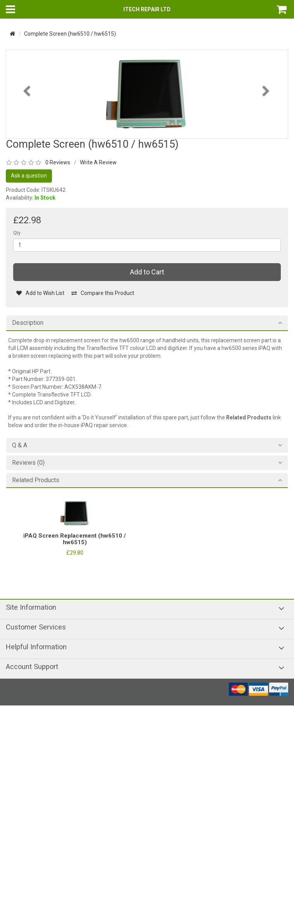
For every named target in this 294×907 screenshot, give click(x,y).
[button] (27, 111)
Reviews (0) (28, 462)
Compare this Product (102, 293)
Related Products (35, 480)
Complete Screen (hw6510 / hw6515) (70, 34)
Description (27, 322)
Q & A (19, 445)
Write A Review (98, 162)
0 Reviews (57, 162)
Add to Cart (147, 272)
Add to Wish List (40, 293)
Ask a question (29, 175)
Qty (17, 233)
